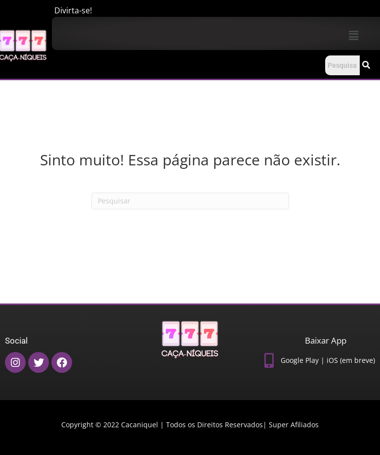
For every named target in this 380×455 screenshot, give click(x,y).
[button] (353, 35)
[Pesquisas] (190, 201)
